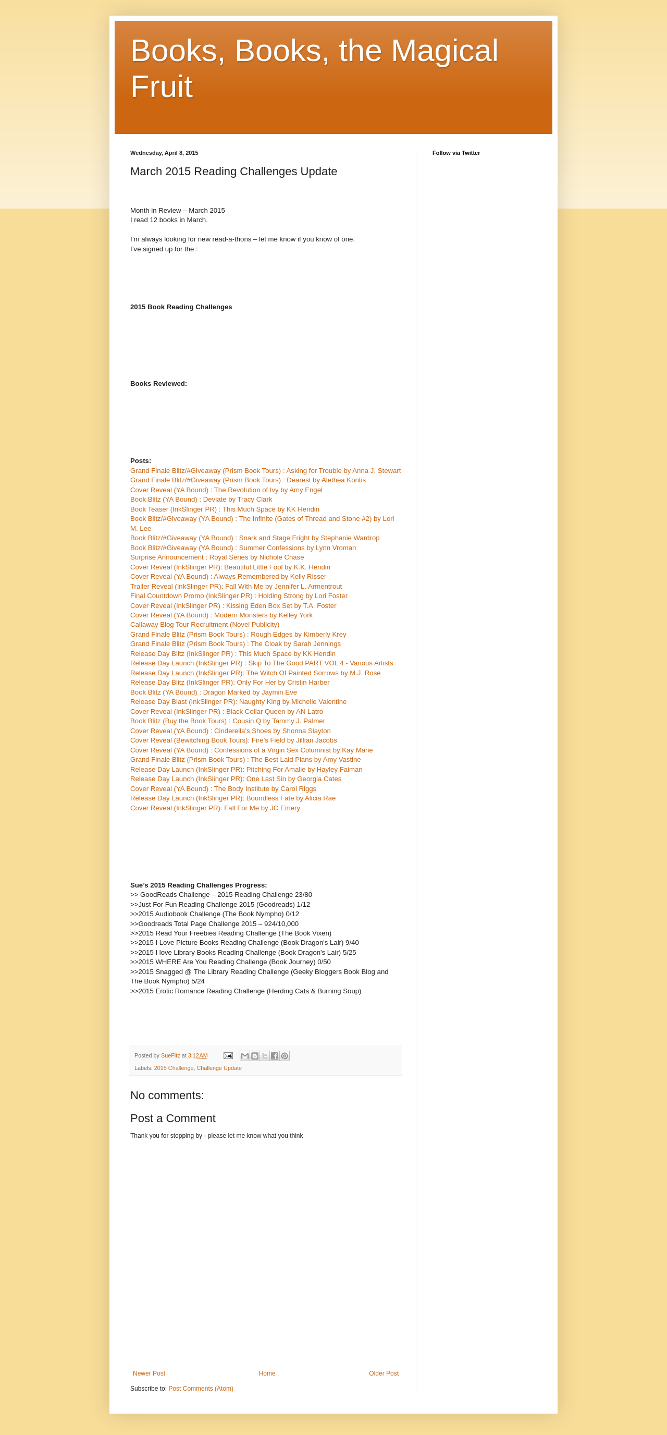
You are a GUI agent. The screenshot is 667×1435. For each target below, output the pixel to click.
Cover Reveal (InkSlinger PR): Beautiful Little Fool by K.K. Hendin (230, 567)
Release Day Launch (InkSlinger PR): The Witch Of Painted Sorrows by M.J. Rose (255, 673)
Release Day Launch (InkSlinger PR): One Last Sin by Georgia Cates (235, 779)
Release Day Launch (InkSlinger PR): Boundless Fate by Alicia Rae (233, 798)
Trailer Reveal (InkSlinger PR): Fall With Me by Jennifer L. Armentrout (236, 586)
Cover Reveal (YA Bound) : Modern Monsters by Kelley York (221, 615)
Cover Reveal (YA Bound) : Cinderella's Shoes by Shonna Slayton (230, 731)
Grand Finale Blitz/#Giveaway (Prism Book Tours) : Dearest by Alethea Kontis (248, 480)
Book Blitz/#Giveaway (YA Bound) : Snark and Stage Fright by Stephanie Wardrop (255, 538)
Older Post (384, 1373)
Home (267, 1373)
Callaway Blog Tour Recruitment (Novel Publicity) (204, 624)
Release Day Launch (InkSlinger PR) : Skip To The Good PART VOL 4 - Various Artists (261, 663)
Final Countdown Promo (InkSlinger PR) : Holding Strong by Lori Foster (239, 596)
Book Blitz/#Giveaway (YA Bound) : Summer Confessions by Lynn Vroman (243, 548)
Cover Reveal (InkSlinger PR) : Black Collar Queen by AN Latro (226, 711)
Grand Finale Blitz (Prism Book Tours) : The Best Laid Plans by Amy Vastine (245, 759)
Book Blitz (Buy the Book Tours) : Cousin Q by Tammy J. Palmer (227, 721)
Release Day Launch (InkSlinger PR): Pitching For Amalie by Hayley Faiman (246, 769)
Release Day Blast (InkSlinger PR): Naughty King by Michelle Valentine (238, 702)
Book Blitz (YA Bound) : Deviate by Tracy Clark (201, 499)
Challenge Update (218, 1068)
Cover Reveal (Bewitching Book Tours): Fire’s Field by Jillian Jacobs (233, 740)
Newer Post (149, 1373)
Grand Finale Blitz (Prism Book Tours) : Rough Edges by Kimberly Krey (238, 634)
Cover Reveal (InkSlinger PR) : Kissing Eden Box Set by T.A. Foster (233, 606)
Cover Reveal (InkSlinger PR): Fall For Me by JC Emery (215, 808)
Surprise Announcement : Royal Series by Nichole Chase (217, 557)
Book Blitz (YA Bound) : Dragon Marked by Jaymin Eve (213, 692)
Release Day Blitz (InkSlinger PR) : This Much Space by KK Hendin (233, 654)
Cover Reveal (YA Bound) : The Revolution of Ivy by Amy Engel (226, 490)
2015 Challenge (174, 1068)
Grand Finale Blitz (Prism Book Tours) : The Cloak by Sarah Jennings (235, 644)
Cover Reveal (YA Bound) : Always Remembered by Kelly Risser (228, 576)
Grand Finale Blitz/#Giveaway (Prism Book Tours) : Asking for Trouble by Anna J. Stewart (265, 471)
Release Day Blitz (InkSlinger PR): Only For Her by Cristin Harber (230, 682)
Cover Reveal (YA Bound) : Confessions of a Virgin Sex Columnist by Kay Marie (251, 750)
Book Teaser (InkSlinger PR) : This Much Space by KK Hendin (224, 509)
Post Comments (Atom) (200, 1388)
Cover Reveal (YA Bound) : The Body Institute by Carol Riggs (223, 789)
